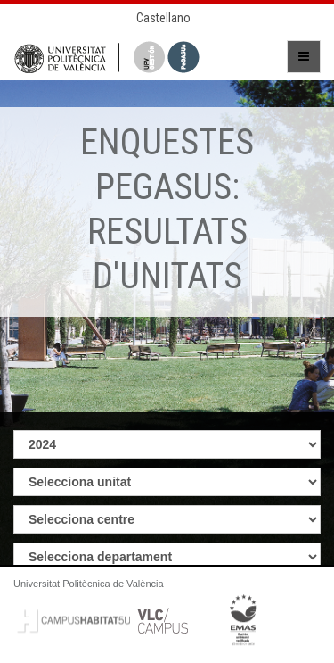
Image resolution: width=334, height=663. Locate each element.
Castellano (163, 18)
